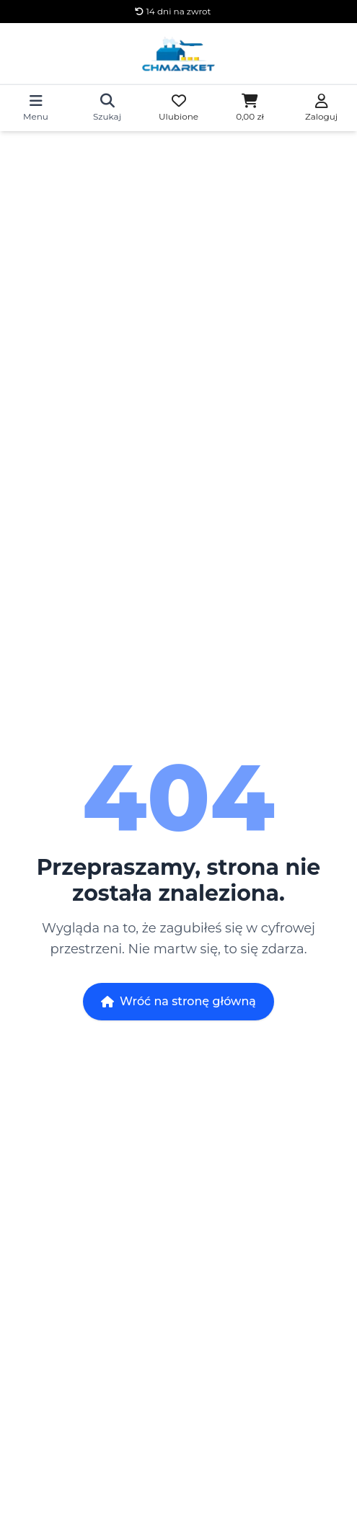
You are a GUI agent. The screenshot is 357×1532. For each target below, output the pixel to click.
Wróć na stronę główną (178, 1001)
